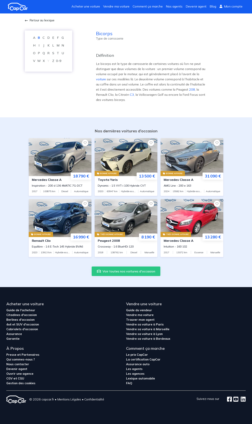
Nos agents (174, 6)
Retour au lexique (39, 20)
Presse (11, 355)
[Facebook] (229, 399)
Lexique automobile (140, 378)
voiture (101, 79)
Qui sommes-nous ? (20, 359)
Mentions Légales (69, 399)
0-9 (58, 61)
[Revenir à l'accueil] (19, 7)
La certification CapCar (143, 359)
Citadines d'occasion (21, 315)
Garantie (13, 339)
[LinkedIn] (242, 399)
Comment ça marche (148, 6)
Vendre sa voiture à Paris (145, 324)
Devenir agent (196, 6)
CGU (21, 378)
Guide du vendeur (139, 310)
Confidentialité (94, 399)
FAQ (129, 383)
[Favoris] (85, 143)
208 (192, 89)
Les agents (134, 369)
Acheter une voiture (85, 6)
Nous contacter (17, 364)
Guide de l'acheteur (20, 310)
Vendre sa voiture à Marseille (147, 329)
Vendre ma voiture (116, 6)
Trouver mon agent (140, 320)
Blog (213, 6)
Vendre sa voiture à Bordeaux (148, 339)
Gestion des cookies (20, 383)
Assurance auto (137, 364)
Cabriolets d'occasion (22, 329)
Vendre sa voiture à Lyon (144, 334)
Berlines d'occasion (20, 320)
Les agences (135, 374)
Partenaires (30, 355)
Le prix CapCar (137, 355)
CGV (9, 378)
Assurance (14, 334)
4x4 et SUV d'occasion (22, 324)
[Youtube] (235, 399)
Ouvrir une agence (19, 374)
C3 (132, 95)
